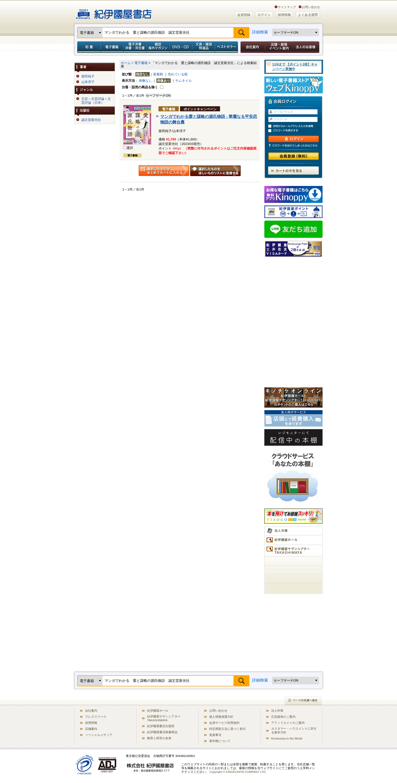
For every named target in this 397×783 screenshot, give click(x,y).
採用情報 (284, 15)
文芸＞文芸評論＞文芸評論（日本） (96, 100)
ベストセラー (227, 47)
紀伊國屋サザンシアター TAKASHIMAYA (164, 718)
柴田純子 (87, 76)
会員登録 (243, 15)
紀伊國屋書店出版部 (160, 726)
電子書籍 (111, 47)
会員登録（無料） (293, 156)
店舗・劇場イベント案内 (279, 47)
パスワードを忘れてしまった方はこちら (293, 145)
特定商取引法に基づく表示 (227, 728)
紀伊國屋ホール (157, 710)
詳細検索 (260, 32)
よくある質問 (308, 15)
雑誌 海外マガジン (157, 47)
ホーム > (127, 63)
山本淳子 (87, 82)
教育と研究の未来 (159, 738)
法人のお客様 (306, 47)
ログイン (264, 15)
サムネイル (183, 80)
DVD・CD (180, 47)
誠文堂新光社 (91, 120)
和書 (87, 47)
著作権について (219, 741)
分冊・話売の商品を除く (140, 87)
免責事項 (215, 734)
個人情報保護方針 (221, 716)
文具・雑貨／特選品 (203, 47)
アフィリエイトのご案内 (288, 722)
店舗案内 (91, 728)
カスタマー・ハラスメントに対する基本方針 (294, 730)
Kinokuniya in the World (286, 738)
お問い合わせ (311, 7)
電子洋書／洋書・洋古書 (134, 47)
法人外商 (277, 710)
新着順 (158, 74)
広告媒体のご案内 (283, 716)
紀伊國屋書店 (113, 12)
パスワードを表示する (296, 130)
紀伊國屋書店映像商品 (162, 732)
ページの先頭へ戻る (303, 701)
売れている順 (178, 74)
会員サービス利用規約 (224, 722)
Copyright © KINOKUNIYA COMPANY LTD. (237, 771)
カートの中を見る (293, 170)
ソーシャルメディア (98, 734)
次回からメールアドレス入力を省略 (296, 126)
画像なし (145, 80)
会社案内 (252, 47)
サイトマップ (287, 7)
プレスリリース (95, 716)
